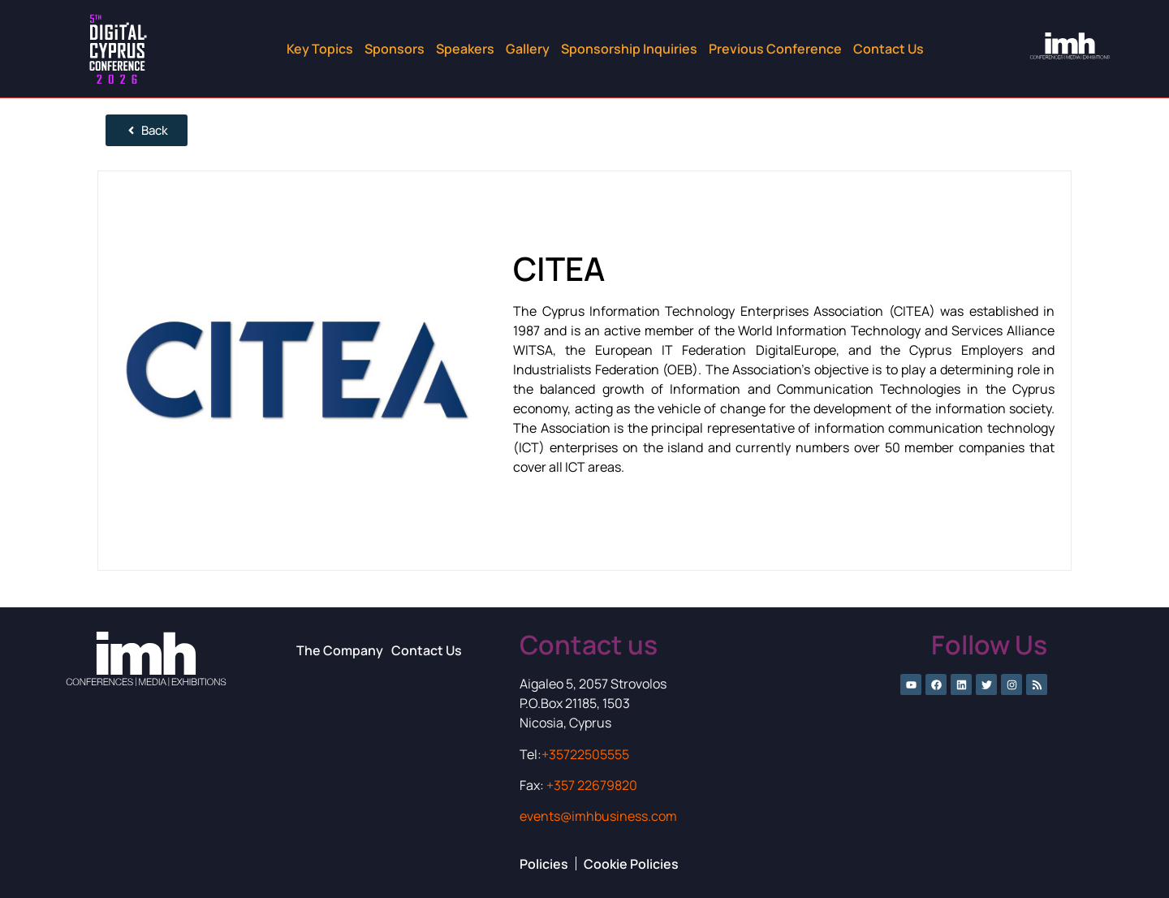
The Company (339, 650)
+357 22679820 (591, 785)
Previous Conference (775, 49)
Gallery (528, 49)
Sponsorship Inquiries (629, 49)
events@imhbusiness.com (598, 816)
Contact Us (888, 49)
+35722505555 (585, 754)
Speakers (465, 49)
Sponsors (395, 49)
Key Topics (320, 49)
